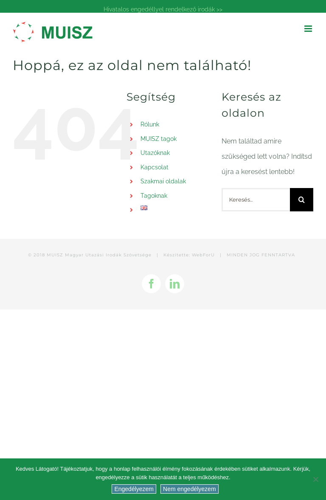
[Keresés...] (256, 199)
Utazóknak (155, 152)
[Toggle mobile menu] (308, 28)
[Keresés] (301, 199)
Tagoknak (154, 195)
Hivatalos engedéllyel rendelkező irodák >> (163, 9)
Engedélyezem (134, 489)
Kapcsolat (155, 167)
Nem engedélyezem (189, 489)
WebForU (203, 255)
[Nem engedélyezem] (315, 479)
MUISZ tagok (159, 138)
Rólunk (150, 124)
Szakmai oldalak (163, 181)
